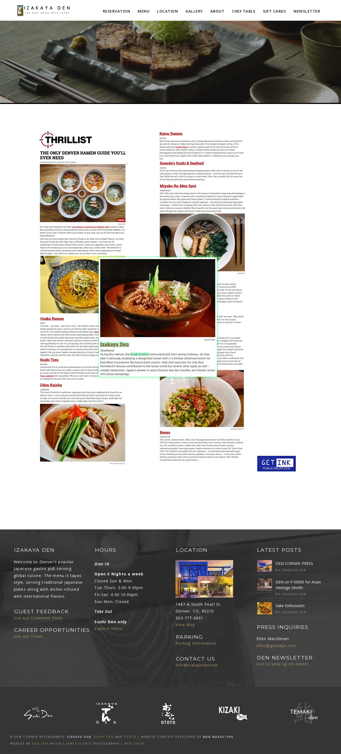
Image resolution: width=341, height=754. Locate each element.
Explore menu (108, 628)
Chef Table (243, 11)
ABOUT (217, 11)
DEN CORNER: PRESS (294, 563)
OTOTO (130, 737)
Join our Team (28, 636)
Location (167, 11)
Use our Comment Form (38, 617)
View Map (185, 624)
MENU (143, 11)
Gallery (194, 11)
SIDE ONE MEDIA (47, 743)
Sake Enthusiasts (290, 605)
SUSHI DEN (104, 737)
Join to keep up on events (282, 663)
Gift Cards (274, 11)
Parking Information (195, 643)
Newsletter (307, 11)
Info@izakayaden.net (196, 665)
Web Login (134, 743)
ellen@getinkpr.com (276, 645)
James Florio (79, 743)
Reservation (116, 11)
